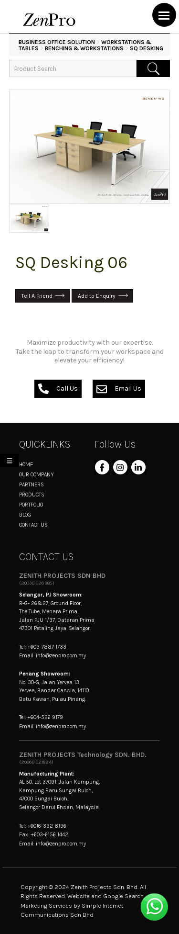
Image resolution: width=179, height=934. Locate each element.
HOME (26, 464)
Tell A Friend (37, 296)
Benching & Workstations (84, 48)
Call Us (58, 388)
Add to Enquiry (97, 296)
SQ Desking (146, 48)
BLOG (25, 514)
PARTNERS (31, 484)
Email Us (118, 388)
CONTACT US (33, 524)
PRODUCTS (31, 494)
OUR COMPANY (36, 474)
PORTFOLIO (31, 504)
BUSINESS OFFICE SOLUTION (57, 42)
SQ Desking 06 (71, 262)
